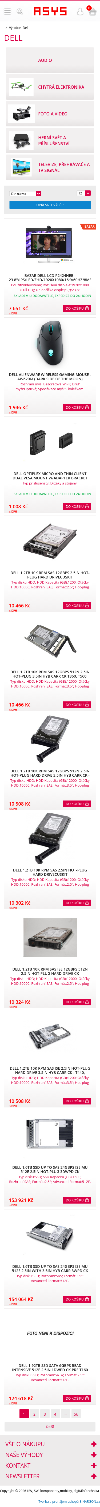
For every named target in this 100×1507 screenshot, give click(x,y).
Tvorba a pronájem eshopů (58, 1501)
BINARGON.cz (89, 1501)
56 (76, 1414)
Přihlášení (80, 11)
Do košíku (75, 308)
